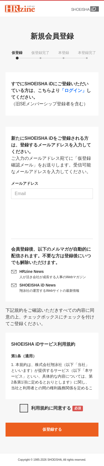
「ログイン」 (73, 90)
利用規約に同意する (57, 409)
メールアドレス (24, 183)
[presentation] (52, 221)
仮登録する (52, 429)
